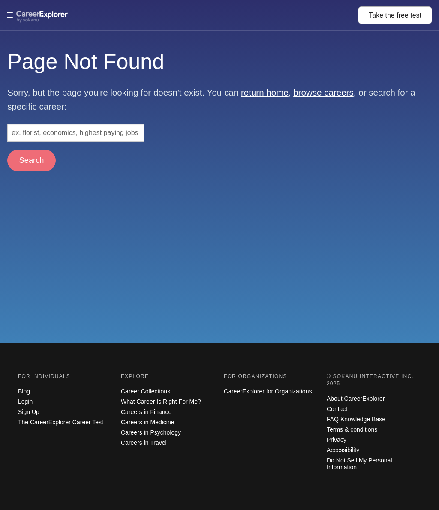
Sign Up (28, 411)
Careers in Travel (144, 442)
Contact (337, 408)
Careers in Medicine (147, 422)
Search (31, 160)
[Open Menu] (182, 15)
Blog (24, 391)
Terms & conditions (352, 429)
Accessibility (343, 450)
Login (25, 401)
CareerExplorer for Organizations (268, 391)
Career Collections (145, 391)
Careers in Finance (146, 411)
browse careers (323, 92)
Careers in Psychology (151, 432)
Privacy (336, 439)
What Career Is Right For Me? (161, 401)
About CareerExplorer (356, 398)
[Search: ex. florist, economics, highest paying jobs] (75, 133)
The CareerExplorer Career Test (60, 422)
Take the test (395, 15)
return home (265, 92)
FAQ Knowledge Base (356, 419)
